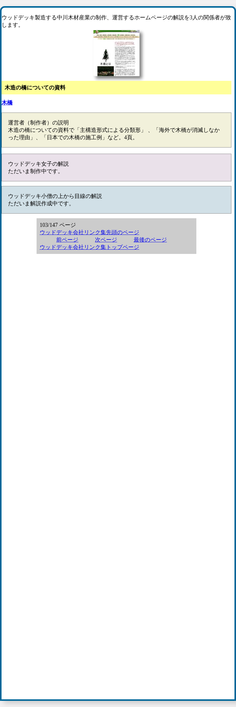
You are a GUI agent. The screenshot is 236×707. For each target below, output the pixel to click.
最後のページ (150, 240)
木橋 (7, 103)
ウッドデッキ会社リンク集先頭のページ (89, 232)
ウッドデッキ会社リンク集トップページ (89, 247)
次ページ (106, 240)
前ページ (67, 240)
